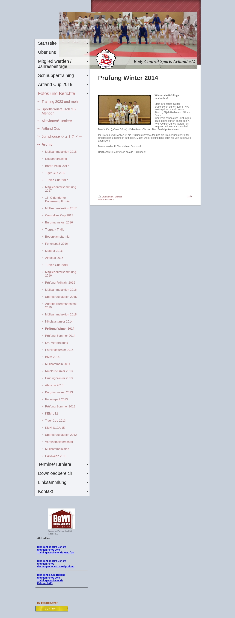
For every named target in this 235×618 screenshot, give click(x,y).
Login (189, 196)
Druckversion (106, 197)
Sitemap (118, 197)
